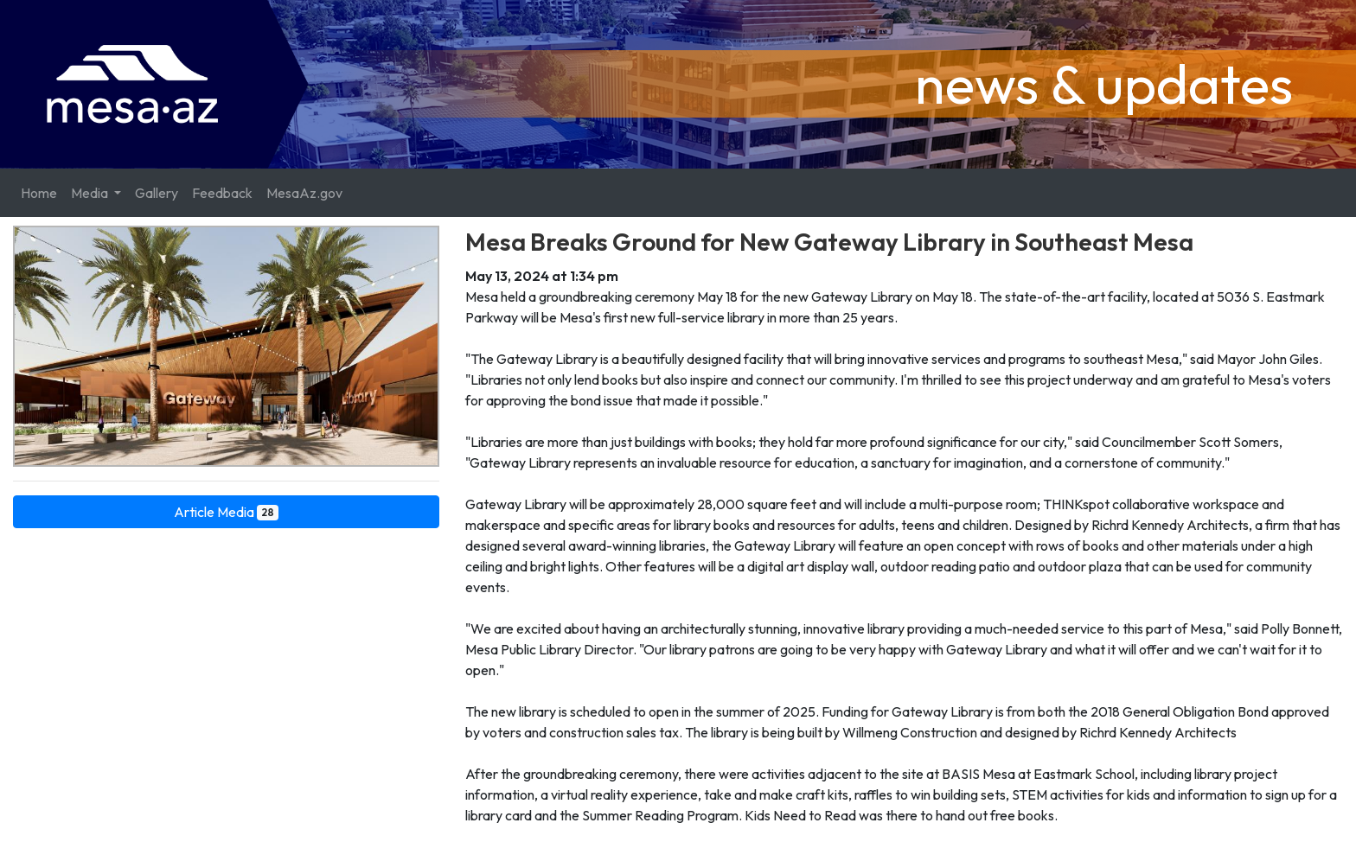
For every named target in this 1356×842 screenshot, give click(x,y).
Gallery (156, 192)
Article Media (226, 511)
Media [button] (91, 192)
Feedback (222, 192)
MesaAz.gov (304, 192)
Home (39, 192)
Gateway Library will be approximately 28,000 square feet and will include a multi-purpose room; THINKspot (788, 504)
